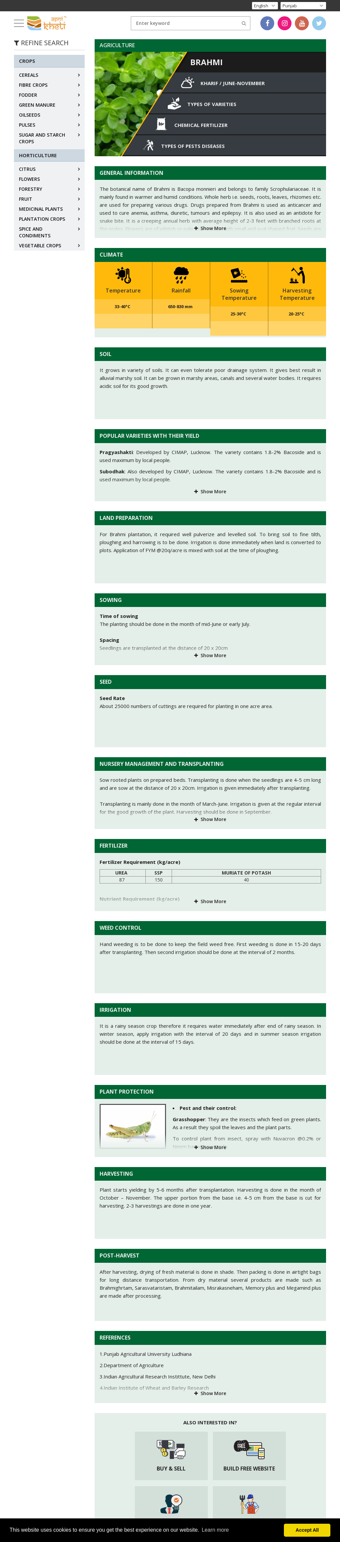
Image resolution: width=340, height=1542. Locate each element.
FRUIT (25, 199)
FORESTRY (30, 189)
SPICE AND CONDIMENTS (34, 232)
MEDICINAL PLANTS (41, 209)
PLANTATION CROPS (42, 219)
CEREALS (28, 75)
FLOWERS (29, 179)
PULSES (27, 125)
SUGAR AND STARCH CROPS (42, 138)
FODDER (28, 95)
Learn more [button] (215, 1530)
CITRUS (27, 169)
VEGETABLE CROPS (40, 245)
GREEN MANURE (37, 105)
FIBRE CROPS (33, 85)
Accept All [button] (307, 1530)
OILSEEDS (29, 115)
